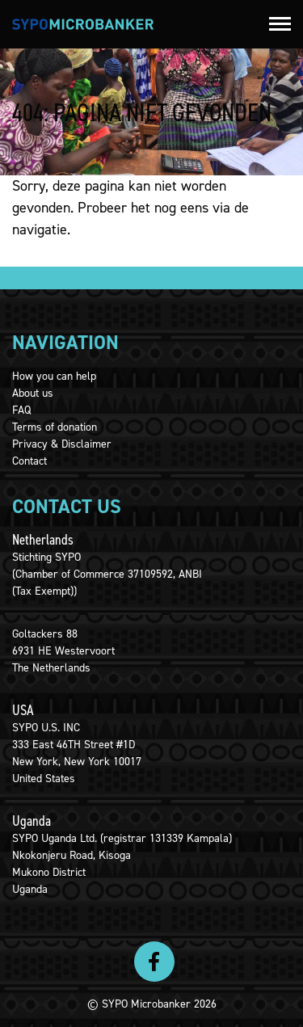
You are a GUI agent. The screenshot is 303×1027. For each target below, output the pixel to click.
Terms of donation (54, 427)
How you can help (54, 376)
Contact (29, 461)
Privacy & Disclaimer (62, 444)
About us (32, 393)
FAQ (21, 410)
